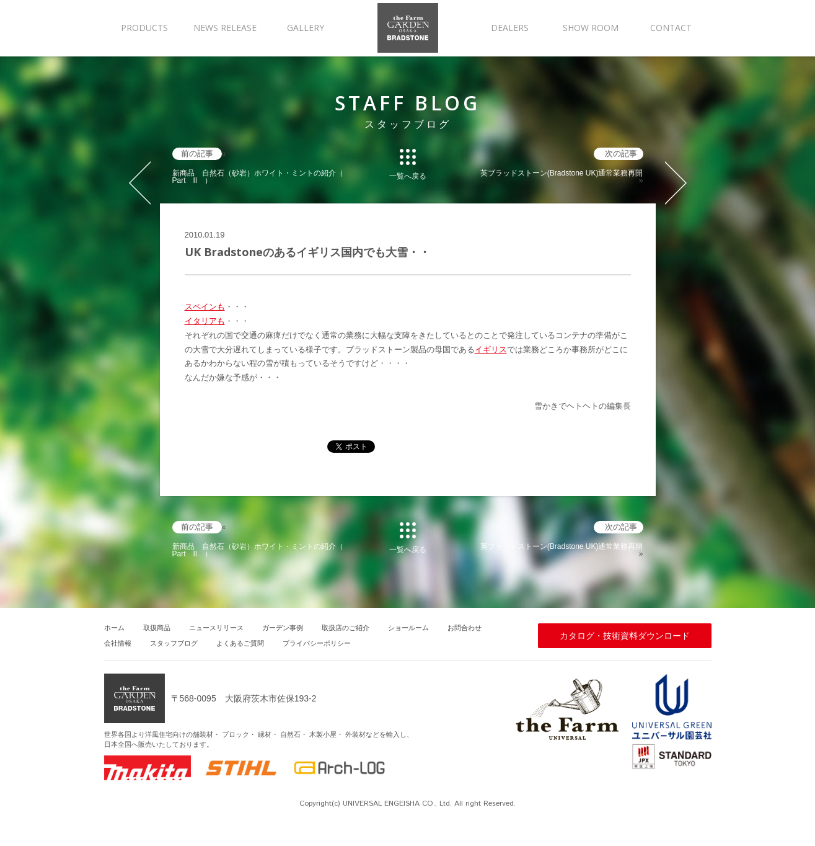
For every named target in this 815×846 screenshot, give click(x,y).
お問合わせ (464, 627)
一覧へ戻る (407, 176)
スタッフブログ (174, 643)
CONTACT (671, 27)
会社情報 (117, 643)
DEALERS (510, 27)
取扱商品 (156, 627)
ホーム (114, 627)
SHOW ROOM (591, 27)
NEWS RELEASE (225, 27)
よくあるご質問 (240, 643)
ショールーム (408, 627)
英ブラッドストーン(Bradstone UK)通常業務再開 (561, 173)
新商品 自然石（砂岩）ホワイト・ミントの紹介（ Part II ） (257, 176)
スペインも (205, 306)
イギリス (491, 349)
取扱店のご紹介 (345, 627)
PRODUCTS (144, 27)
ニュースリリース (216, 627)
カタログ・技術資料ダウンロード (625, 636)
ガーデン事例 (282, 627)
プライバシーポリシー (317, 643)
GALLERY (305, 27)
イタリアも (205, 321)
